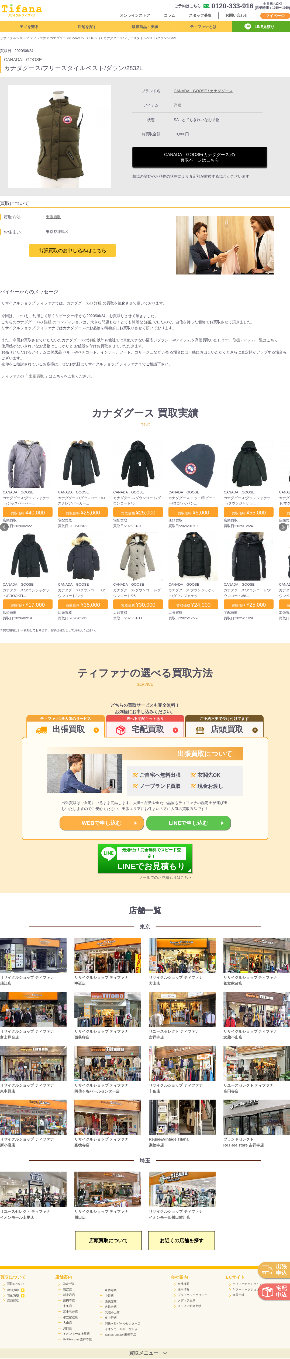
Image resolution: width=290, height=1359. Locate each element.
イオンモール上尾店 (76, 1333)
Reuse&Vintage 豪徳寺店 (120, 1334)
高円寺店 (69, 1300)
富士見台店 (70, 1311)
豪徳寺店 (111, 1290)
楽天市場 (238, 1294)
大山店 (67, 1322)
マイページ (275, 15)
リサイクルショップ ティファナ (23, 38)
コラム (169, 15)
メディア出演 (186, 1300)
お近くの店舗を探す (181, 1240)
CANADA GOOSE (23, 59)
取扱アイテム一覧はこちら (255, 340)
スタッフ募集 (200, 15)
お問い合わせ (236, 15)
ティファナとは (203, 27)
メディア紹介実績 (189, 1305)
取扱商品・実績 (145, 27)
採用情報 (183, 1289)
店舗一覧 (68, 1283)
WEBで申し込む (101, 823)
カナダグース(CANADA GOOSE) (75, 38)
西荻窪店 (111, 1301)
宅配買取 (16, 1295)
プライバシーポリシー (192, 1294)
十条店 (67, 1305)
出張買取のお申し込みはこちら (72, 250)
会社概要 (183, 1283)
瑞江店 (67, 1289)
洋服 (177, 105)
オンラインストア (135, 15)
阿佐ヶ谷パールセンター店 (122, 1323)
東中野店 (111, 1317)
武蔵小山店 (112, 1312)
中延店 (109, 1295)
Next (283, 527)
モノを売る (29, 27)
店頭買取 (13, 1300)
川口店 (67, 1328)
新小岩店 (69, 1294)
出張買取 (53, 217)
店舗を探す (87, 27)
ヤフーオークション (246, 1289)
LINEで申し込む (188, 823)
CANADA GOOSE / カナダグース (203, 91)
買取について (16, 1283)
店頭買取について (108, 1240)
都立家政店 (70, 1317)
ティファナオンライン (247, 1283)
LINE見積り (264, 27)
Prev (4, 527)
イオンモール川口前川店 (121, 1329)
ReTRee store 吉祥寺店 (77, 1339)
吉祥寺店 (111, 1306)
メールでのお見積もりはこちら (165, 877)
